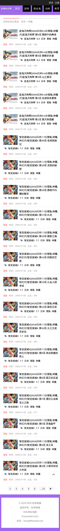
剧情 (26, 8)
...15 (42, 488)
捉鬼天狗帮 (29, 38)
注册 (57, 2)
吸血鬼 (37, 8)
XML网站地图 (30, 512)
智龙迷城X (13, 148)
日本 (43, 38)
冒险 (49, 38)
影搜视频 (35, 507)
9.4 (38, 38)
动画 (47, 8)
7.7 (21, 148)
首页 (17, 8)
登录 (51, 2)
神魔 (30, 21)
